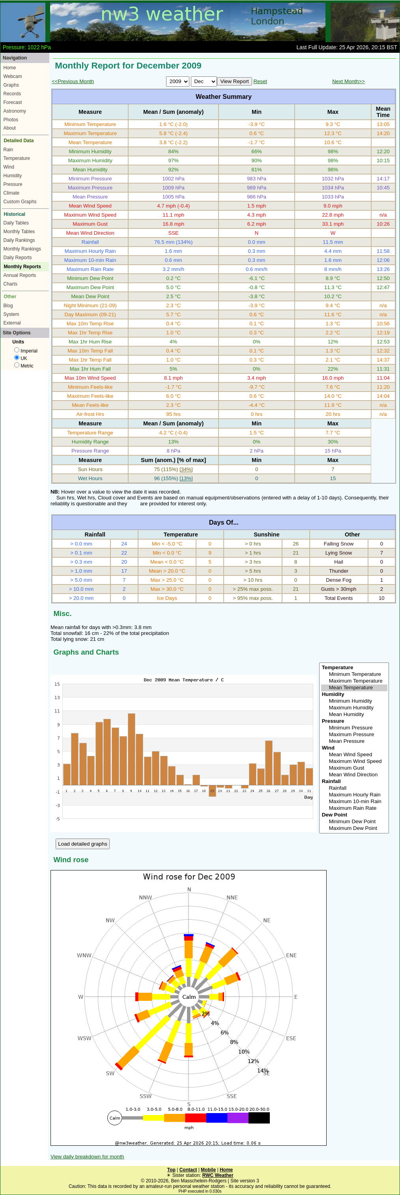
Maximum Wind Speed (354, 761)
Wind (9, 167)
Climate (12, 193)
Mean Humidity (354, 714)
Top (171, 1170)
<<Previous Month (73, 81)
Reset (260, 81)
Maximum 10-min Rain (354, 801)
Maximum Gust (354, 768)
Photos (11, 119)
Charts (10, 284)
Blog (8, 305)
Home (10, 68)
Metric (24, 366)
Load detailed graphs (82, 844)
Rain (8, 149)
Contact (188, 1170)
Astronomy (15, 111)
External (12, 323)
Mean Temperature (354, 688)
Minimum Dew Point (354, 821)
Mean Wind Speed (354, 755)
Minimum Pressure (354, 728)
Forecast (13, 102)
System (11, 314)
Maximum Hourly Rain (354, 795)
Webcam (13, 76)
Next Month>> (348, 81)
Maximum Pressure (354, 734)
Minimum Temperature (354, 674)
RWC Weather (218, 1175)
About (10, 128)
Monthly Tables (19, 231)
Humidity (13, 175)
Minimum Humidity (354, 701)
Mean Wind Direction (354, 775)
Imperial (25, 351)
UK (20, 358)
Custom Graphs (20, 201)
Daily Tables (16, 223)
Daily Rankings (19, 240)
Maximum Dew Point (354, 828)
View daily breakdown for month (87, 1157)
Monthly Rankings (22, 249)
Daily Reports (18, 257)
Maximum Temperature (354, 681)
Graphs (11, 85)
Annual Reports (20, 275)
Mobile (208, 1170)
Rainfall (354, 788)
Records (12, 93)
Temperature (17, 158)
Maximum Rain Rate (354, 808)
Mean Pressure (354, 741)
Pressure (13, 184)
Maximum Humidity (354, 708)
